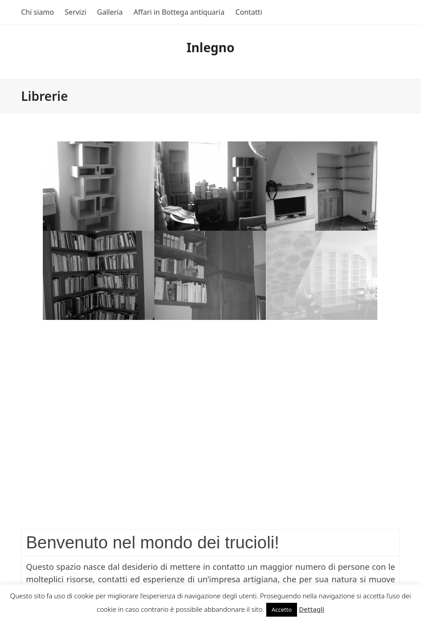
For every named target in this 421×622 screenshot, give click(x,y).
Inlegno (210, 47)
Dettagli (311, 609)
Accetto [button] (282, 609)
